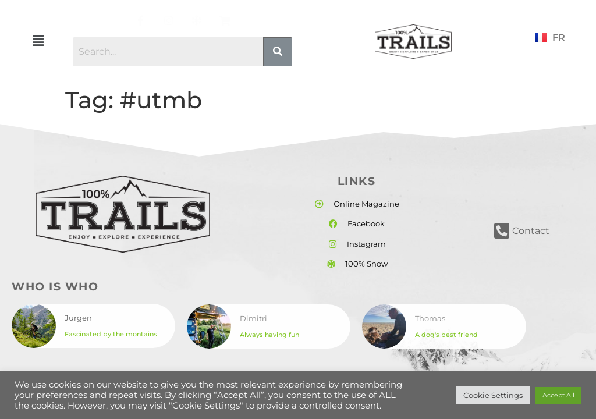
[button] (38, 41)
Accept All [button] (558, 395)
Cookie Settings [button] (493, 395)
